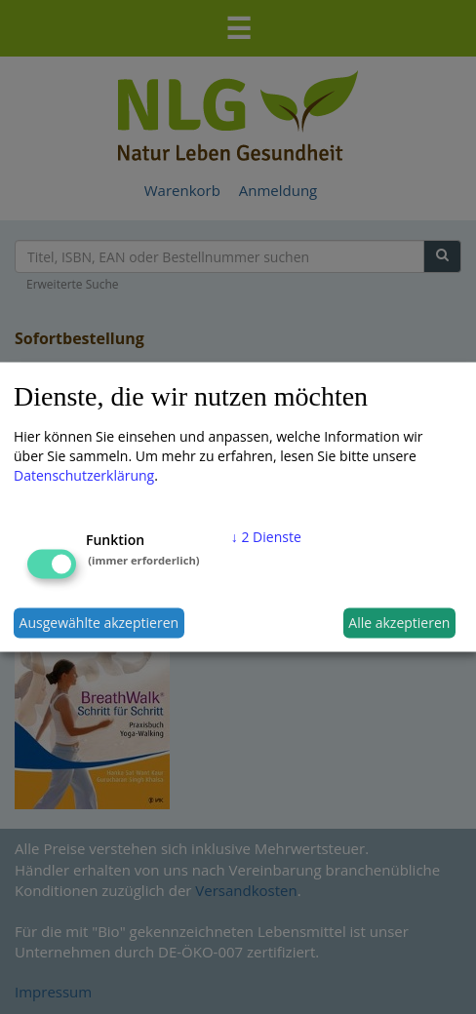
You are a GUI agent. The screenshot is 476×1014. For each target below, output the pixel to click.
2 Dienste (266, 535)
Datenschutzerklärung (84, 474)
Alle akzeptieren (399, 622)
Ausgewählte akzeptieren (99, 622)
